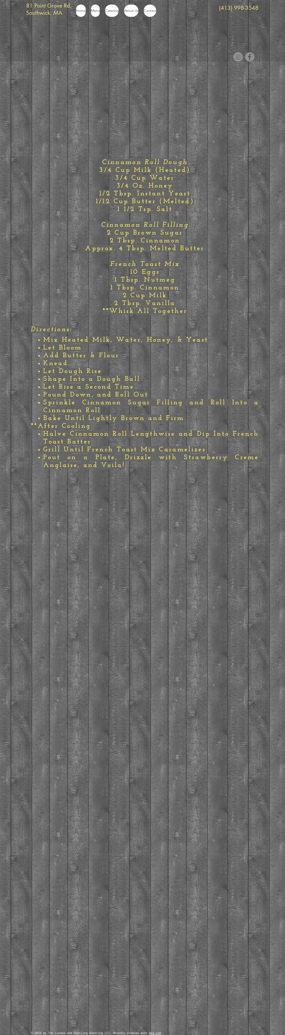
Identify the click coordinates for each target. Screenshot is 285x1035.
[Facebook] (249, 56)
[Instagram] (238, 56)
